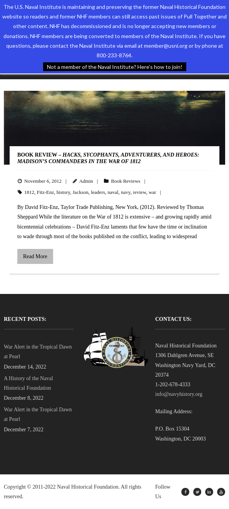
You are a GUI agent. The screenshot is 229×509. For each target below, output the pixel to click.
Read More (35, 256)
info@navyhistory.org (178, 394)
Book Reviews (125, 181)
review (139, 192)
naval (113, 192)
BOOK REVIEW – (108, 158)
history (63, 192)
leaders (98, 192)
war (152, 192)
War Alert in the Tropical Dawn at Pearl (38, 351)
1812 (29, 192)
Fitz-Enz (45, 192)
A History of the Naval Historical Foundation (28, 383)
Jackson (81, 192)
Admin (86, 181)
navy (125, 192)
